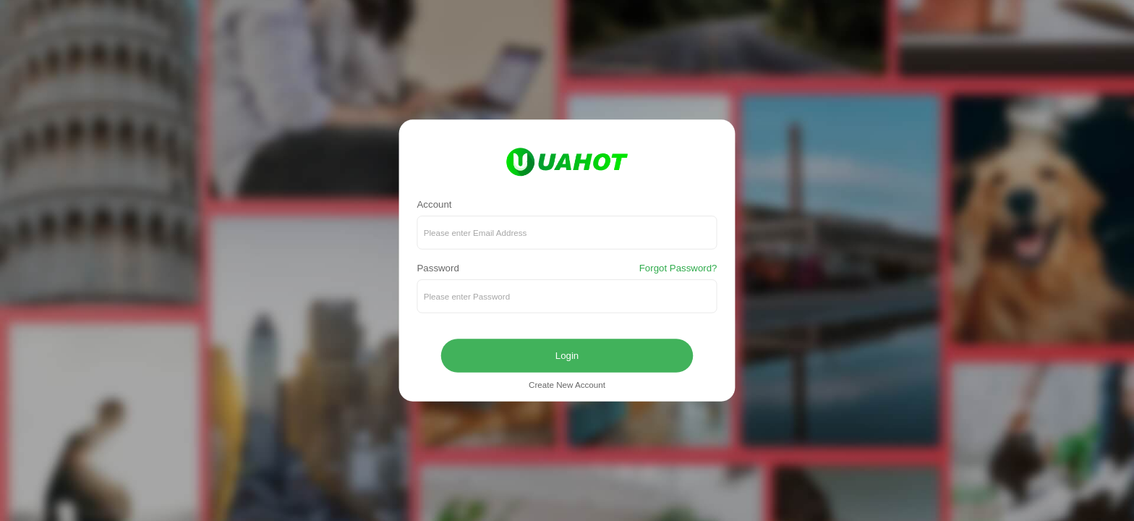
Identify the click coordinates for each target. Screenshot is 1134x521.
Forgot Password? (678, 269)
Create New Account (567, 385)
